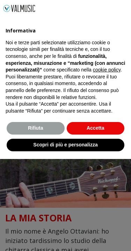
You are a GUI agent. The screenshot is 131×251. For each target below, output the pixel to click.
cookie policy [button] (107, 162)
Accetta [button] (95, 220)
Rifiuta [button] (35, 220)
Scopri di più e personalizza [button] (65, 236)
